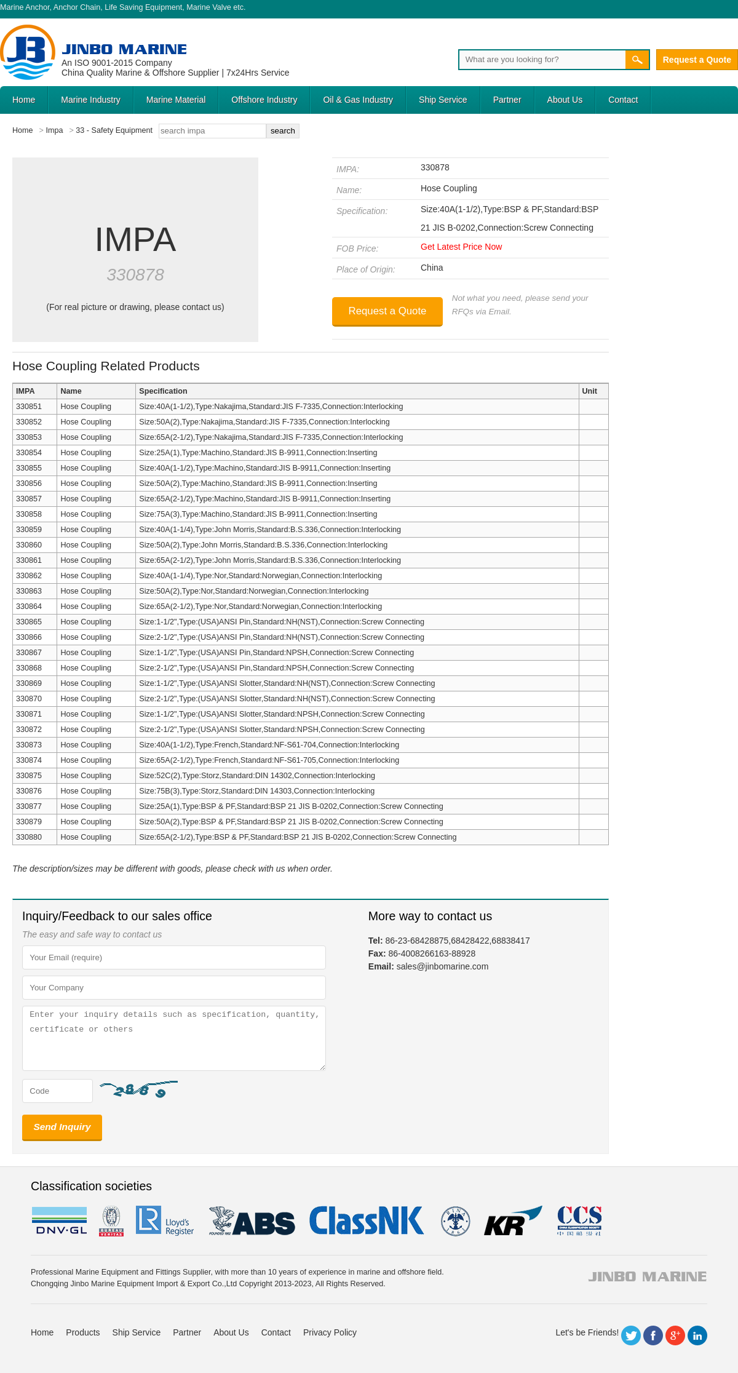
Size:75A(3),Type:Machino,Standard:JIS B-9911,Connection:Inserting (258, 514)
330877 (29, 806)
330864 (29, 606)
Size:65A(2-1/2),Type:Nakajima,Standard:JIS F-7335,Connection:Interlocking (271, 437)
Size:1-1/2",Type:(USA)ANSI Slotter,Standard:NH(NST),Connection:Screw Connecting (287, 683)
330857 (29, 499)
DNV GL (59, 1221)
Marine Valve (208, 7)
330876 (29, 791)
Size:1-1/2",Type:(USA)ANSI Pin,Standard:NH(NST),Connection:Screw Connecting (281, 622)
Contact (623, 100)
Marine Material (175, 100)
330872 (29, 729)
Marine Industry (90, 100)
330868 (29, 668)
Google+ (675, 1335)
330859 (29, 529)
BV (111, 1221)
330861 (29, 560)
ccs (578, 1221)
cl (367, 1221)
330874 (29, 760)
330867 (29, 652)
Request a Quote (697, 60)
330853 (29, 437)
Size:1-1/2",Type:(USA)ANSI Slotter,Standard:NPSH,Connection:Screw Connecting (281, 714)
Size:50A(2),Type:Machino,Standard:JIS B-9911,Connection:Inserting (258, 483)
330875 (29, 775)
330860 (29, 545)
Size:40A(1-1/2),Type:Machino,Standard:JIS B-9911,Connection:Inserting (265, 468)
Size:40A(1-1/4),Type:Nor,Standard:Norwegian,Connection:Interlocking (260, 575)
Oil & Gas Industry (358, 100)
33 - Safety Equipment (114, 130)
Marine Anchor (25, 7)
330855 (29, 468)
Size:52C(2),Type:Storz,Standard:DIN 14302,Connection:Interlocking (257, 775)
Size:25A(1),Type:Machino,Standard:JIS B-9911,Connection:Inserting (258, 452)
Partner (507, 100)
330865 (29, 622)
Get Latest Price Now (461, 247)
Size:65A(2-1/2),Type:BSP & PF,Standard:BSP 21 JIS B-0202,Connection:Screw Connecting (297, 837)
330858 (29, 514)
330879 (29, 822)
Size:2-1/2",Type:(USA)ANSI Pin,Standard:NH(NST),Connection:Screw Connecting (281, 637)
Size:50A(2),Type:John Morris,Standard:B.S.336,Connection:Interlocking (263, 545)
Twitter (631, 1335)
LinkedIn (697, 1335)
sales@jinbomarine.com (443, 966)
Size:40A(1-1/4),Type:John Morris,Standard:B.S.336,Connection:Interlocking (270, 529)
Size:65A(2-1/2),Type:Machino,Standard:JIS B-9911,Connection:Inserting (265, 499)
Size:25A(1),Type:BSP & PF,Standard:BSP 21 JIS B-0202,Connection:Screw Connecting (291, 806)
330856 (29, 483)
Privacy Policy (330, 1332)
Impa (54, 130)
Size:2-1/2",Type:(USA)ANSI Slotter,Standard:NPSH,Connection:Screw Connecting (281, 729)
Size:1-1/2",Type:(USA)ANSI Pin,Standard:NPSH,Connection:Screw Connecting (276, 652)
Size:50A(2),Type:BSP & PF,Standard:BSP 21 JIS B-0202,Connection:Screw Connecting (291, 822)
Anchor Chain (77, 7)
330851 (29, 406)
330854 (29, 452)
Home (23, 100)
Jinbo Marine (124, 49)
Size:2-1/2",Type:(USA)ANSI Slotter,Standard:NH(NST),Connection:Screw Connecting (287, 698)
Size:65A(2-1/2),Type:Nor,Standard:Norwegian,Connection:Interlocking (260, 606)
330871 (29, 714)
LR (166, 1221)
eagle (252, 1221)
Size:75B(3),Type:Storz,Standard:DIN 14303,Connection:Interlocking (257, 791)
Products (83, 1332)
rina (454, 1221)
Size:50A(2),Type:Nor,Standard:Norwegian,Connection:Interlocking (253, 591)
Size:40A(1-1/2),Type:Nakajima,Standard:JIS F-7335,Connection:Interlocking (271, 406)
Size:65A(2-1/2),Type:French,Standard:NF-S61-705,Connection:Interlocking (269, 760)
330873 (29, 745)
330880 (29, 837)
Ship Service (443, 100)
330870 (29, 698)
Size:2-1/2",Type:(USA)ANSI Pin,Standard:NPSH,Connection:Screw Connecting (276, 668)
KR (513, 1221)
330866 (29, 637)
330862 (29, 575)
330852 (29, 422)
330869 (29, 683)
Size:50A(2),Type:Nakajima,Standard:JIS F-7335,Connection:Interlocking (264, 422)
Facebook (653, 1335)
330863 (29, 591)
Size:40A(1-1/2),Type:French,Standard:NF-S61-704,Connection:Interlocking (269, 745)
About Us (565, 100)
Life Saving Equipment (143, 7)
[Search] (541, 59)
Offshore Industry (264, 100)
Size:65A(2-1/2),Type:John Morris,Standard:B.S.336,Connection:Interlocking (270, 560)
